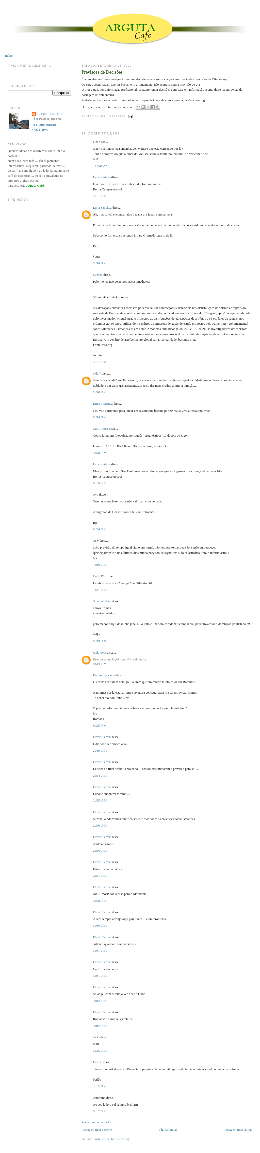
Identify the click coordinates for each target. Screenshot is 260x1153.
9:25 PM (100, 725)
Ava (95, 494)
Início (9, 55)
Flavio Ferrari (102, 737)
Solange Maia (102, 601)
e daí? (97, 373)
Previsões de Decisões (102, 72)
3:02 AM (100, 1001)
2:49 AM (100, 750)
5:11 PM (100, 362)
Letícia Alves (101, 177)
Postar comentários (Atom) (111, 1139)
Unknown (99, 652)
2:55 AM (100, 800)
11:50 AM (101, 166)
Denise (97, 1062)
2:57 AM (100, 875)
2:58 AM (100, 901)
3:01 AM (100, 950)
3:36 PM (100, 263)
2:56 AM (100, 825)
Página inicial (168, 1129)
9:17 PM (100, 1111)
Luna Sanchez (102, 207)
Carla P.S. (99, 576)
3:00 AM (100, 925)
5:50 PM (100, 392)
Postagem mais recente (97, 1129)
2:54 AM (100, 775)
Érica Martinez (103, 403)
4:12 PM (100, 1086)
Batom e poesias (104, 675)
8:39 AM (100, 641)
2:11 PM (100, 196)
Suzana (98, 275)
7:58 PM (100, 453)
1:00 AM (100, 564)
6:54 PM (100, 417)
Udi (95, 142)
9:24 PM (100, 529)
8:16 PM (100, 483)
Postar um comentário (96, 1122)
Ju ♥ (96, 540)
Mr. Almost (100, 429)
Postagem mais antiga (238, 1129)
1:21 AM (100, 590)
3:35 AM (100, 1050)
